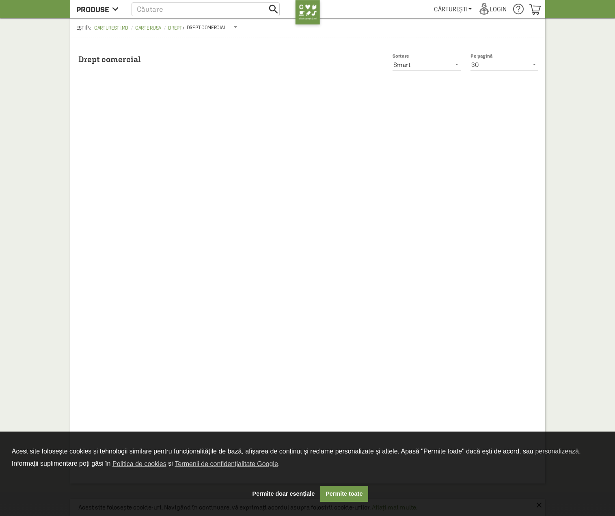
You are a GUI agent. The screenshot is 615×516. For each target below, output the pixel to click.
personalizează (557, 451)
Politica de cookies (139, 463)
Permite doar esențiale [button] (283, 493)
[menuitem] (453, 9)
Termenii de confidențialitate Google (226, 463)
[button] (206, 9)
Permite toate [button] (344, 493)
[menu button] (99, 9)
